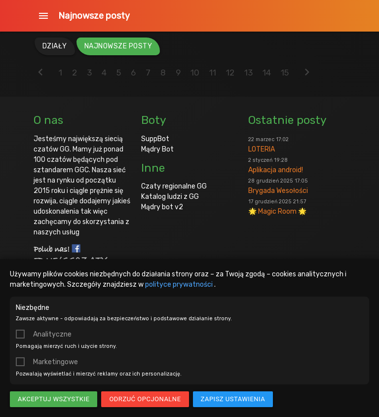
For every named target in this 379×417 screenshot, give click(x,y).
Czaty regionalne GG (174, 186)
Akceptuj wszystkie (53, 399)
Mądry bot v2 (162, 207)
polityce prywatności (179, 284)
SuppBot (155, 139)
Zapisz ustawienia (233, 399)
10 (194, 72)
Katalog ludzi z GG (170, 196)
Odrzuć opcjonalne (145, 399)
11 (212, 72)
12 (230, 72)
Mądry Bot (157, 149)
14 (267, 72)
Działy (54, 46)
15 (285, 72)
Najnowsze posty (94, 15)
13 (248, 72)
